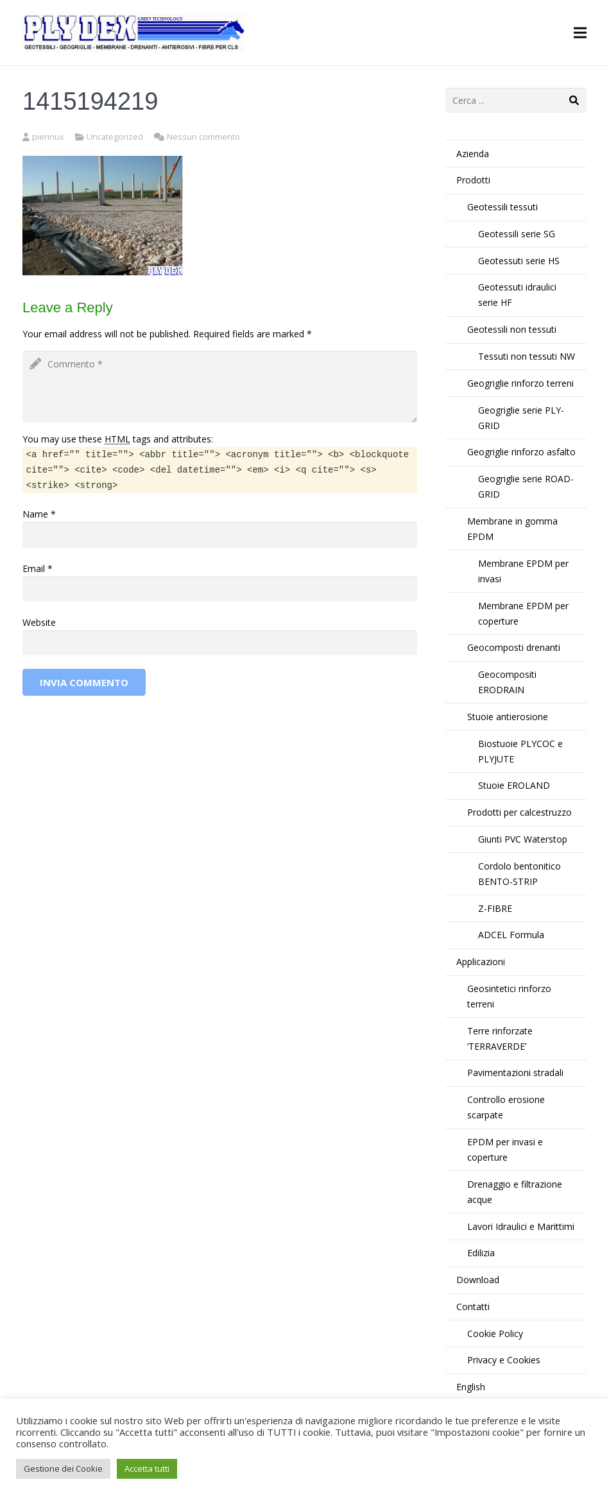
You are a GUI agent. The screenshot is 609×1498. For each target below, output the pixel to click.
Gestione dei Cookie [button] (63, 1468)
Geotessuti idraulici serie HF (517, 294)
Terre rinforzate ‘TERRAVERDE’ (500, 1038)
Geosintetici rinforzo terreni (509, 996)
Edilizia (481, 1253)
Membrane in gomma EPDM (512, 529)
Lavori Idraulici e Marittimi (520, 1226)
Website (39, 622)
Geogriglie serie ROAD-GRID (526, 486)
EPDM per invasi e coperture (505, 1149)
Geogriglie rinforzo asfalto (521, 452)
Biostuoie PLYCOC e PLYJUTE (520, 751)
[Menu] (580, 33)
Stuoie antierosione (507, 717)
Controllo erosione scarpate (506, 1107)
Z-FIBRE (495, 908)
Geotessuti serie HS (519, 261)
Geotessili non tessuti (511, 329)
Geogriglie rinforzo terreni (520, 383)
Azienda (472, 153)
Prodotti (473, 180)
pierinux (48, 136)
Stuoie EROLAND (514, 785)
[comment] (219, 387)
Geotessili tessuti (502, 207)
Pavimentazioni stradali (515, 1072)
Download (477, 1280)
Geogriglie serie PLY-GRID (521, 418)
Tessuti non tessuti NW (526, 356)
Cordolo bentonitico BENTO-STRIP (519, 874)
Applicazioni (480, 961)
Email (33, 568)
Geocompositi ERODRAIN (507, 682)
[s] (516, 100)
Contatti (473, 1306)
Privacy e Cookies (503, 1360)
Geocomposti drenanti (513, 647)
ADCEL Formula (511, 935)
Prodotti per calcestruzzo (519, 812)
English (470, 1387)
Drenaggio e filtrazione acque (514, 1192)
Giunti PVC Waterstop (522, 839)
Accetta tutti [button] (146, 1468)
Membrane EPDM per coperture (523, 613)
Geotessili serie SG (516, 234)
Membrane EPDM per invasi (523, 571)
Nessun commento (203, 136)
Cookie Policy (495, 1333)
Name (35, 514)
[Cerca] (574, 100)
